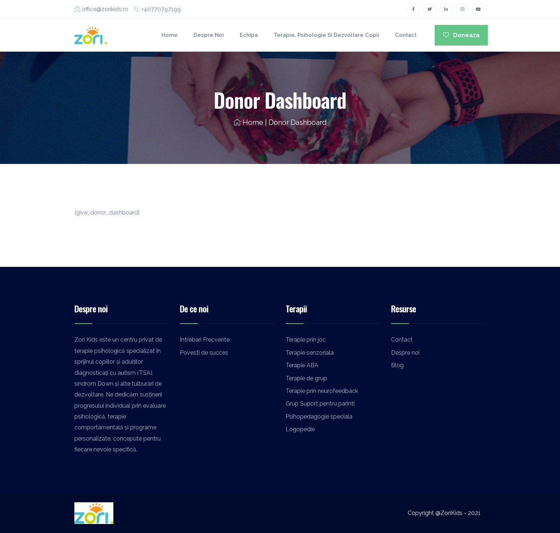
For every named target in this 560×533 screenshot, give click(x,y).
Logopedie (300, 429)
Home (169, 35)
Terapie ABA (302, 365)
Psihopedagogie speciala (319, 416)
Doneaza (461, 35)
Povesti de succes (204, 352)
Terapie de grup (306, 378)
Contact (406, 35)
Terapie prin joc (306, 339)
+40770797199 (157, 9)
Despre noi (209, 35)
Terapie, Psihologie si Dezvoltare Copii (326, 35)
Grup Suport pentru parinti (320, 403)
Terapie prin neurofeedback (322, 390)
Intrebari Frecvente (205, 339)
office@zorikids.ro (101, 9)
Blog (397, 365)
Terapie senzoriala (310, 352)
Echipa (249, 35)
